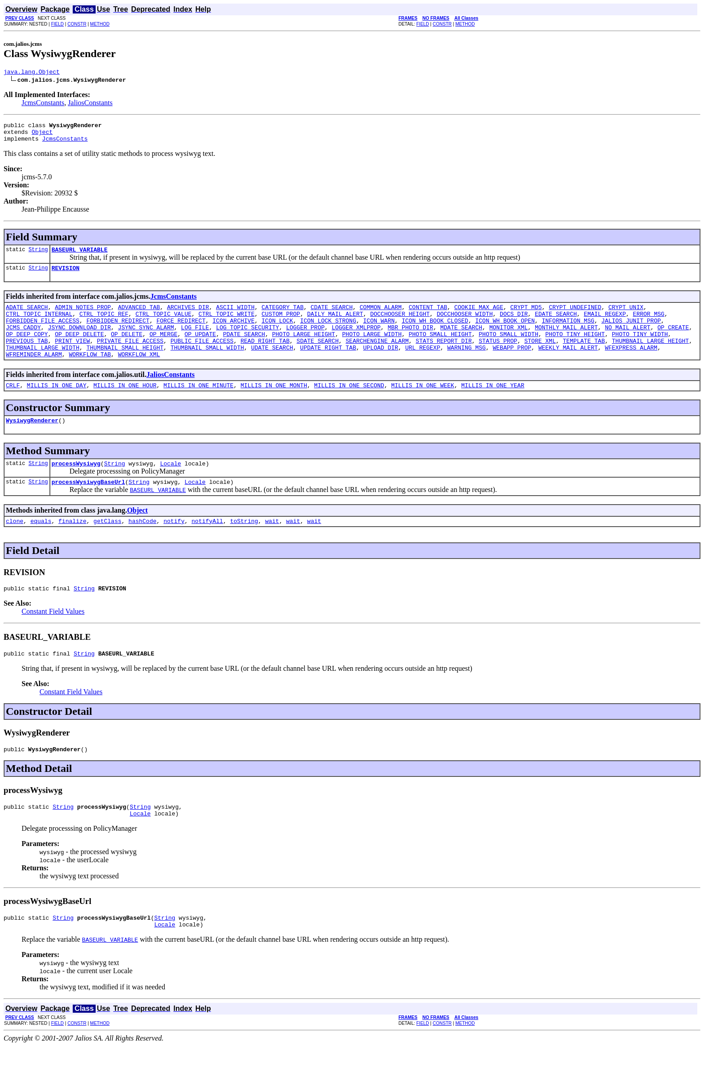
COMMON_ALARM (381, 316)
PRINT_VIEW (72, 357)
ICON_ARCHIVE (233, 332)
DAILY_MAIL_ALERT (335, 324)
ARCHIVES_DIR (188, 316)
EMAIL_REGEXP (605, 324)
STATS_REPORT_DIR (444, 357)
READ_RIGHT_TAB (265, 357)
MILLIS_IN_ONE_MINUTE (198, 405)
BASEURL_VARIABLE (80, 256)
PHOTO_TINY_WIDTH (640, 349)
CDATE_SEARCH (332, 316)
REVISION (65, 276)
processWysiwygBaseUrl (88, 506)
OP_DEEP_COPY (27, 349)
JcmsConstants (43, 104)
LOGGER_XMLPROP (356, 341)
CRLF (13, 405)
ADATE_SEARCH (27, 316)
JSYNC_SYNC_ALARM (146, 341)
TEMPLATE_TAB (584, 357)
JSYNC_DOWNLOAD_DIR (79, 341)
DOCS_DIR (514, 324)
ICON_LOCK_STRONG (328, 332)
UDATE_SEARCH (272, 365)
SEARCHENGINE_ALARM (377, 357)
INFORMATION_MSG (568, 332)
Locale (170, 486)
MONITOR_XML (508, 341)
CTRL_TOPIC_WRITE (226, 324)
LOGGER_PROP (305, 341)
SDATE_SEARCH (317, 357)
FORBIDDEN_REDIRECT (117, 332)
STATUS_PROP (498, 357)
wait (272, 546)
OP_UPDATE (200, 349)
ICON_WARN (379, 332)
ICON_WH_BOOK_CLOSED (435, 332)
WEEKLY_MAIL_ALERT (568, 365)
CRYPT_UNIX (625, 316)
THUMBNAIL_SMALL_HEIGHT (124, 365)
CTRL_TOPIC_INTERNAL (39, 324)
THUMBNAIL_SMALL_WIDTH (207, 365)
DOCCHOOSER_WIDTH (465, 324)
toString (244, 546)
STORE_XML (540, 357)
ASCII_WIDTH (235, 316)
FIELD (57, 24)
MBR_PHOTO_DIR (410, 341)
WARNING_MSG (466, 365)
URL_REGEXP (422, 365)
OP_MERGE (163, 349)
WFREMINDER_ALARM (34, 373)
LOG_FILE (195, 341)
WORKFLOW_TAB (90, 373)
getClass (107, 546)
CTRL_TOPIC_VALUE (164, 324)
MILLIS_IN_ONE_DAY (57, 405)
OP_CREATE (673, 341)
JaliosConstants (90, 104)
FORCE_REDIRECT (180, 332)
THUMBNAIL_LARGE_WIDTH (42, 365)
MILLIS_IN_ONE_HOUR (124, 405)
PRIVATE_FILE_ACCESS (130, 357)
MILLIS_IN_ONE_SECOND (349, 405)
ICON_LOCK (277, 332)
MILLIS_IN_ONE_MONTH (274, 405)
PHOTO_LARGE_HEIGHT (303, 349)
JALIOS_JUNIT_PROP (631, 332)
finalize (72, 546)
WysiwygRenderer (32, 442)
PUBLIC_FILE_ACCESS (202, 357)
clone (14, 546)
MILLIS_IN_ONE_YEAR (492, 405)
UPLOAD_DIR (380, 365)
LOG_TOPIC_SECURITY (247, 341)
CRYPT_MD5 (525, 316)
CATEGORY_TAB (283, 316)
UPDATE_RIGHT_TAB (328, 365)
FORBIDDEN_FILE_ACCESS (42, 332)
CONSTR (76, 24)
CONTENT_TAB (428, 316)
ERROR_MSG (648, 324)
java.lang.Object (32, 73)
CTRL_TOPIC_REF (103, 324)
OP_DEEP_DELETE (79, 349)
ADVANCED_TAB (139, 316)
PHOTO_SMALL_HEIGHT (440, 349)
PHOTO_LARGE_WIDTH (372, 349)
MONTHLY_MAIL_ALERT (566, 341)
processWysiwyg (76, 486)
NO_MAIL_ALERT (627, 341)
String (38, 256)
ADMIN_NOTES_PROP (83, 316)
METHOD (100, 24)
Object (42, 136)
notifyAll (207, 546)
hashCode (142, 546)
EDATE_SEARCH (556, 324)
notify (174, 546)
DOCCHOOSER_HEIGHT (400, 324)
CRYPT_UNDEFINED (575, 316)
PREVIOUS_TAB (27, 357)
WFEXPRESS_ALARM (631, 365)
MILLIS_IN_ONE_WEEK (422, 405)
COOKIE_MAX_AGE (478, 316)
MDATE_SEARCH (461, 341)
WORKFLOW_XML (139, 373)
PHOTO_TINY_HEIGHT (575, 349)
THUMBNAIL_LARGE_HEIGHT (650, 357)
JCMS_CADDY (23, 341)
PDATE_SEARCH (244, 349)
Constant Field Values (53, 638)
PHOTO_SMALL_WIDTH (508, 349)
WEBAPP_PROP (512, 365)
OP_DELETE (126, 349)
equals (41, 546)
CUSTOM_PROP (280, 324)
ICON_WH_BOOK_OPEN (505, 332)
